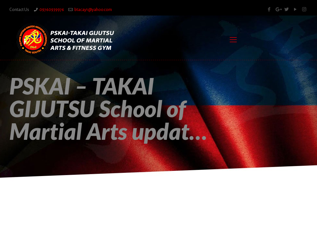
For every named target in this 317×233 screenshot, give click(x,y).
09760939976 (51, 9)
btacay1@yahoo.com (93, 9)
